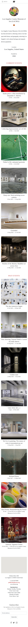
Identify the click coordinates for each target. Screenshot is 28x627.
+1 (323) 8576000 (14, 580)
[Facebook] (11, 623)
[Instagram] (16, 623)
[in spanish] (14, 25)
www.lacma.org (14, 584)
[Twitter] (13, 623)
